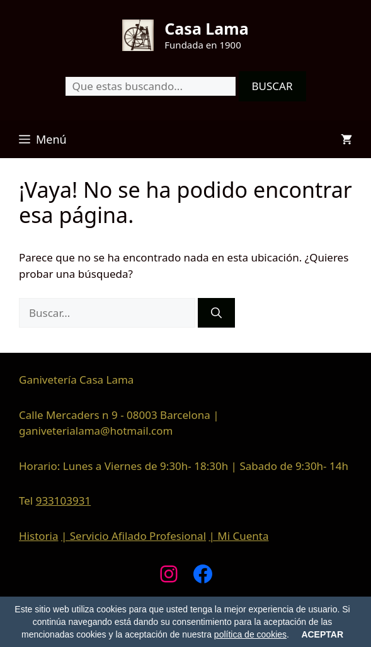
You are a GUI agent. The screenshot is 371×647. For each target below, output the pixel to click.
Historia (39, 536)
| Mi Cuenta (238, 536)
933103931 (63, 500)
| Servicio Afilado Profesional (133, 536)
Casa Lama (206, 28)
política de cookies (250, 634)
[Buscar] (216, 313)
